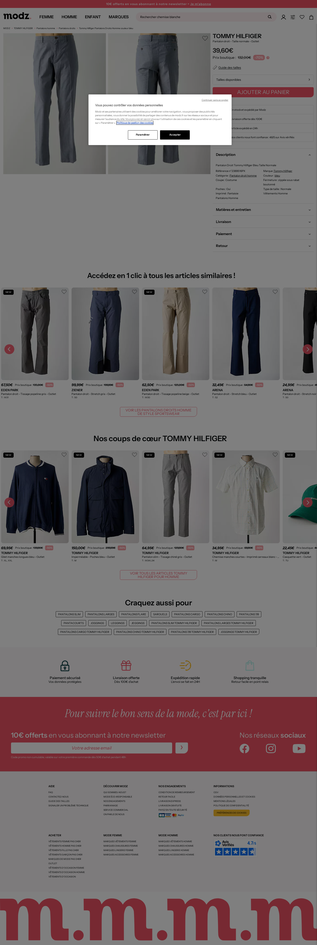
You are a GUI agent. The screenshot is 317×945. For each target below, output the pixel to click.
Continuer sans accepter (215, 100)
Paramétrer (143, 134)
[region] (160, 119)
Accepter (175, 134)
